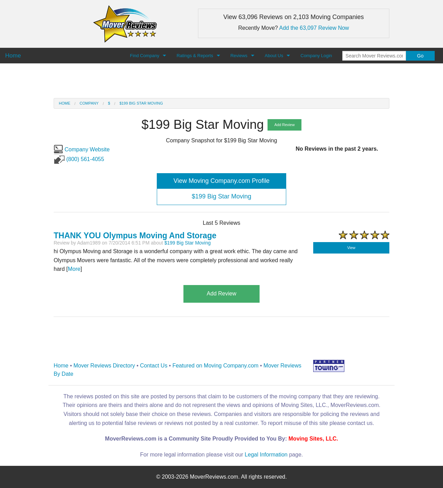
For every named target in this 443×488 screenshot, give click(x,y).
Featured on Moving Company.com (215, 366)
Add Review (284, 125)
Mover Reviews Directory (104, 366)
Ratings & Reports (195, 55)
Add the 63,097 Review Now (314, 28)
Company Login (316, 55)
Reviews (238, 55)
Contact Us (154, 366)
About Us (274, 55)
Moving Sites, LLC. (313, 439)
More (74, 269)
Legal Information (266, 455)
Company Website (82, 149)
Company (89, 103)
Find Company (145, 55)
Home (64, 103)
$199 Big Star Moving (141, 103)
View (351, 248)
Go (420, 56)
